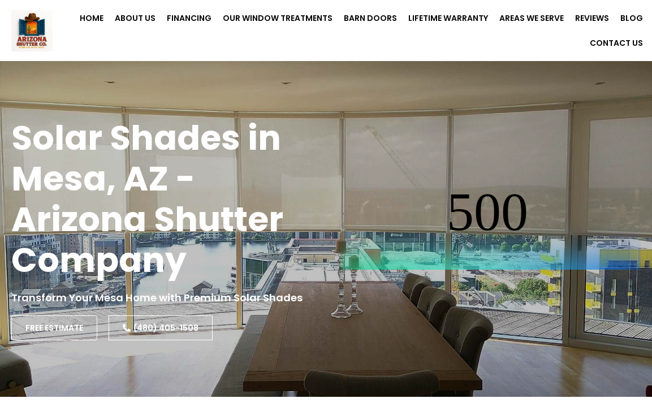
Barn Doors (370, 18)
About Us (135, 18)
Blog (631, 18)
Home (91, 18)
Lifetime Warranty (448, 18)
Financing (189, 18)
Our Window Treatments (278, 18)
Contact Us (616, 43)
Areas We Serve (531, 18)
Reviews (592, 18)
